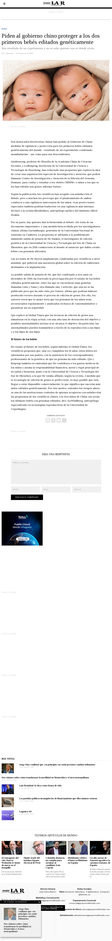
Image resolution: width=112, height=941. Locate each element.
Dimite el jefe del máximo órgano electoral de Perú (32, 860)
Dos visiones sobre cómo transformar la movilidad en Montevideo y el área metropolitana (45, 777)
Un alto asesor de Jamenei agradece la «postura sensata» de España (100, 862)
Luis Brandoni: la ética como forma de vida (40, 785)
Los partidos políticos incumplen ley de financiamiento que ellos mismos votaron (58, 798)
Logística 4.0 (25, 811)
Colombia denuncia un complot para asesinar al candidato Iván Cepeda (55, 863)
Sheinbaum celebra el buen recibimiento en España (77, 860)
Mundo (4, 29)
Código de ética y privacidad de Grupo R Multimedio (48, 908)
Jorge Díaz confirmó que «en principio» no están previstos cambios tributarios (57, 764)
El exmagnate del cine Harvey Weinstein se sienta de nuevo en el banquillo (11, 863)
